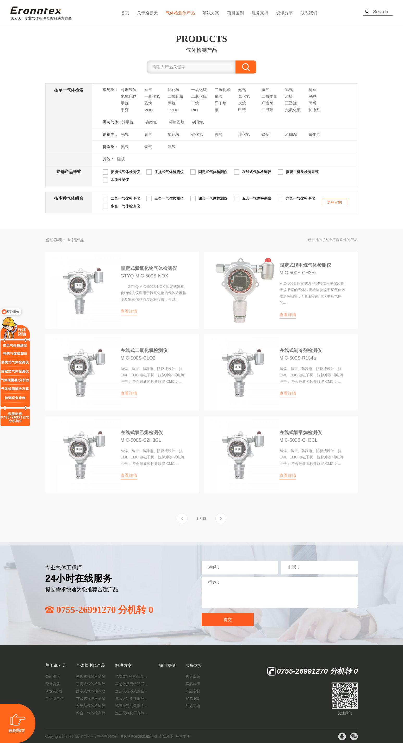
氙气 (172, 146)
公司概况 (52, 676)
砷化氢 (197, 134)
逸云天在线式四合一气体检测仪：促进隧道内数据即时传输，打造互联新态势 (132, 691)
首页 (125, 13)
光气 (125, 134)
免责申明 (183, 736)
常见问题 (192, 706)
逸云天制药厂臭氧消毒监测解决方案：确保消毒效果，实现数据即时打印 (132, 713)
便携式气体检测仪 (125, 172)
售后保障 (192, 676)
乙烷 (148, 103)
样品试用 (192, 684)
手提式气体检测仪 (169, 172)
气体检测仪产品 (180, 13)
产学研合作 (54, 698)
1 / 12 (201, 523)
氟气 (148, 134)
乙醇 (289, 96)
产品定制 (192, 691)
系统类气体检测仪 (90, 706)
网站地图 (166, 736)
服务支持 (260, 13)
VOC (148, 110)
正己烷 (291, 103)
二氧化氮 (175, 96)
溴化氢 (244, 134)
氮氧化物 (129, 96)
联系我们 (309, 13)
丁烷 (195, 103)
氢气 (289, 89)
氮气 (218, 96)
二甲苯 (267, 110)
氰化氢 (314, 134)
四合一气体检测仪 (212, 198)
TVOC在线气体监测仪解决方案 (132, 676)
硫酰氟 (151, 122)
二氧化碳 (222, 89)
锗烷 (265, 134)
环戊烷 (267, 103)
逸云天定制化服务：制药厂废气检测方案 (132, 706)
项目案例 (235, 13)
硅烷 (121, 159)
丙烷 (172, 103)
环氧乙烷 (176, 122)
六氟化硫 (293, 110)
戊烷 (242, 103)
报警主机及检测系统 (302, 172)
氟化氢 (173, 134)
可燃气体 (129, 89)
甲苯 (242, 110)
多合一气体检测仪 (125, 206)
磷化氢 (198, 122)
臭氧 (312, 89)
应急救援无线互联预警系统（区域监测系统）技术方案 (132, 684)
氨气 (242, 89)
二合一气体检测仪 (125, 198)
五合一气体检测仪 (256, 198)
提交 (228, 619)
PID (194, 110)
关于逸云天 (147, 13)
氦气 (125, 146)
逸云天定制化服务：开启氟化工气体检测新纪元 (132, 698)
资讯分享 (284, 13)
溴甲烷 (128, 122)
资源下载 (192, 698)
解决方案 (211, 13)
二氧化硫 (199, 96)
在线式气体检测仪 (256, 172)
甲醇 (312, 96)
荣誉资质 (52, 684)
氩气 (148, 146)
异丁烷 (220, 103)
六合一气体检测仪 (300, 198)
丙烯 (312, 103)
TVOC (173, 110)
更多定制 (334, 202)
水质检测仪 (120, 180)
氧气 (148, 89)
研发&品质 (53, 691)
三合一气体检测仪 (169, 198)
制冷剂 (314, 110)
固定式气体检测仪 (212, 172)
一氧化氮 (152, 96)
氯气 (265, 89)
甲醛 (125, 110)
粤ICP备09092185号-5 (138, 736)
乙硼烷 (291, 134)
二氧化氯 (269, 96)
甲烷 (125, 103)
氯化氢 (244, 96)
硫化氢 (173, 89)
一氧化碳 (199, 89)
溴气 (218, 134)
